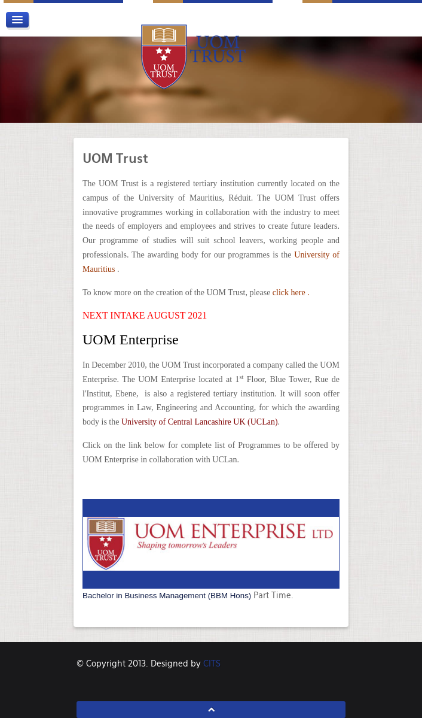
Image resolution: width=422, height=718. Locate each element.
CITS (212, 663)
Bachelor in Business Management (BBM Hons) (166, 595)
